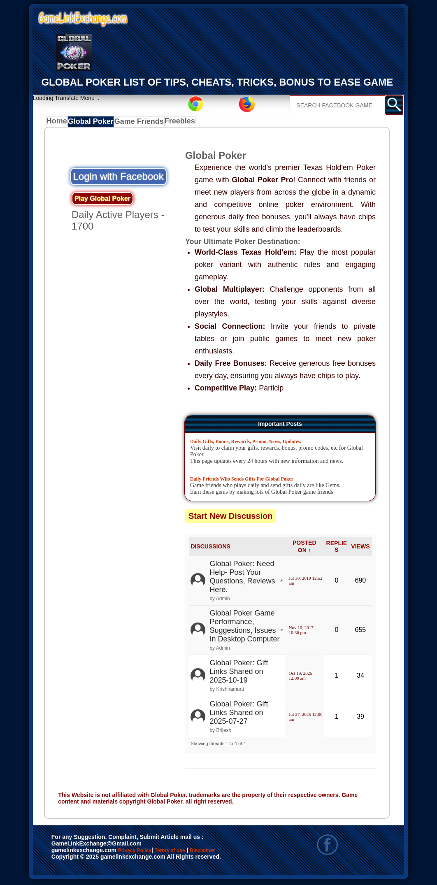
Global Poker (93, 123)
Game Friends (139, 123)
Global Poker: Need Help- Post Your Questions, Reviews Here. (242, 579)
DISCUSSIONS (210, 548)
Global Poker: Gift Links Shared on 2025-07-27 (238, 714)
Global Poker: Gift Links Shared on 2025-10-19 (238, 673)
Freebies (179, 123)
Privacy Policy (143, 853)
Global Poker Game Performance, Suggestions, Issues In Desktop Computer (244, 628)
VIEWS (360, 548)
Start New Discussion (230, 518)
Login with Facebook (118, 178)
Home (59, 123)
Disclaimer (70, 861)
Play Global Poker (102, 200)
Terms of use (194, 853)
